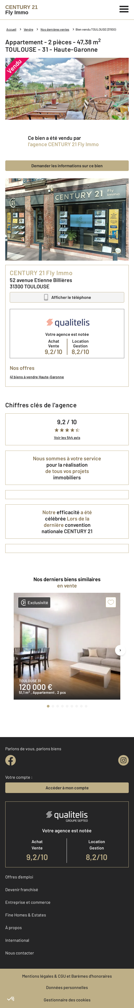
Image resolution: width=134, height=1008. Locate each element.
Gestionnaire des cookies (67, 999)
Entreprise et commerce (28, 902)
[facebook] (10, 760)
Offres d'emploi (19, 876)
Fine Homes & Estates (25, 914)
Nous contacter (19, 952)
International (17, 940)
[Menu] (124, 8)
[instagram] (123, 760)
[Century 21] (21, 9)
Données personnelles (67, 987)
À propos (13, 927)
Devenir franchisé (21, 889)
